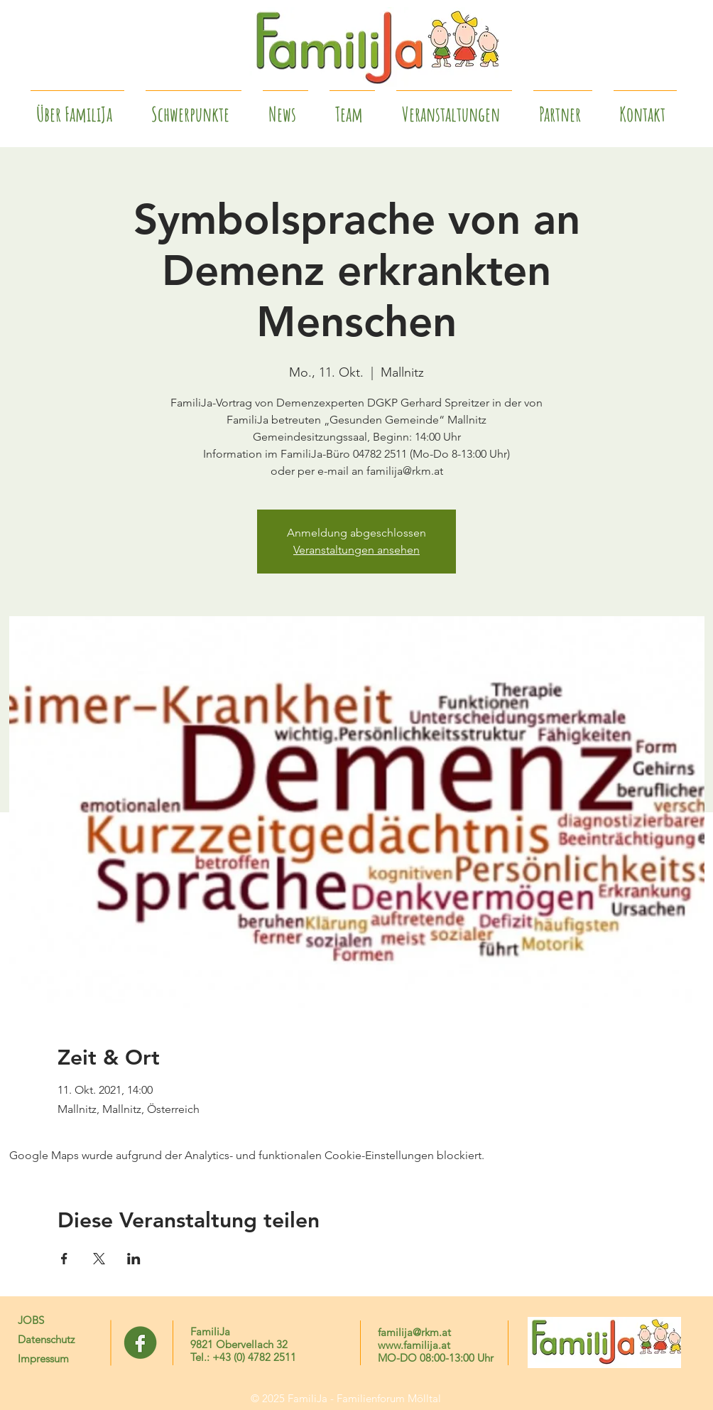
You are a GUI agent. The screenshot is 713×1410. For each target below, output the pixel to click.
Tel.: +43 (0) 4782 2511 (243, 1357)
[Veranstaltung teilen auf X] (99, 1258)
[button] (563, 108)
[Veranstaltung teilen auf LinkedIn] (134, 1258)
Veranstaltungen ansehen (356, 549)
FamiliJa (210, 1331)
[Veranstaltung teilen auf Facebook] (64, 1258)
